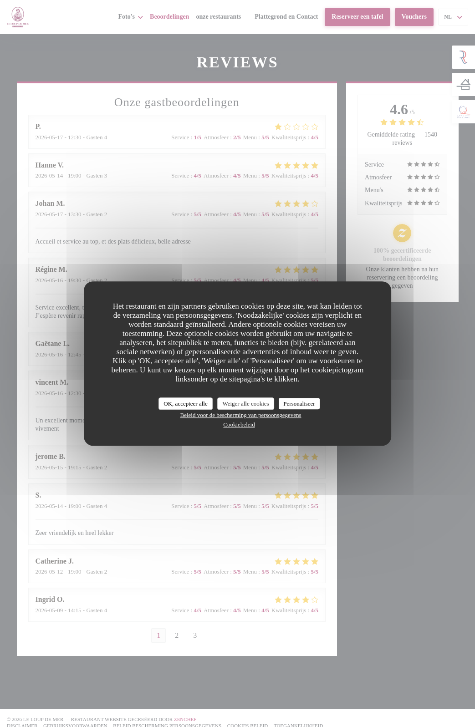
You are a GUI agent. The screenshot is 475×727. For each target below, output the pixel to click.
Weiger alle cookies (245, 403)
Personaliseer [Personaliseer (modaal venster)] (299, 403)
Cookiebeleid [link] (239, 424)
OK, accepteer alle (185, 403)
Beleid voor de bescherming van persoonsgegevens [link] (240, 415)
